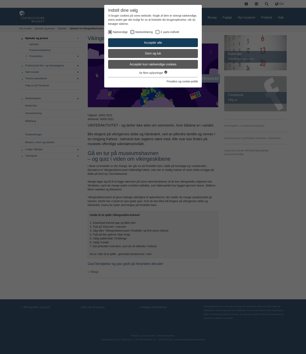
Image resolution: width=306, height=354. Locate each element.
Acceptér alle (153, 42)
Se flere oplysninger (153, 72)
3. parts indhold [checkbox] (169, 32)
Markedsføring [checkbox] (144, 32)
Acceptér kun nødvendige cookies (153, 64)
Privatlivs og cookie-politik (182, 81)
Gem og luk (153, 53)
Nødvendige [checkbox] (120, 32)
